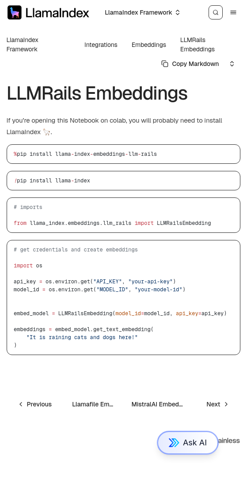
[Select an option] (142, 12)
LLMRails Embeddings (197, 44)
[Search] (216, 12)
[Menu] (233, 12)
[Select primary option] (190, 64)
